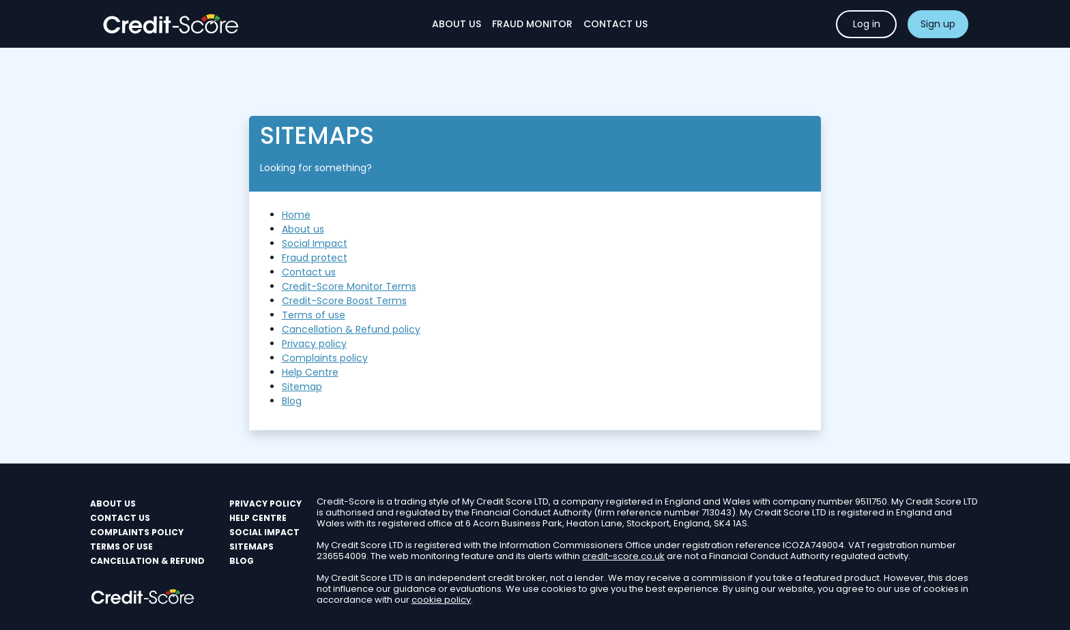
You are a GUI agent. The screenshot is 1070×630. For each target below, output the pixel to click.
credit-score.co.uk (623, 556)
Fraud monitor (532, 24)
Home (296, 215)
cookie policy (441, 599)
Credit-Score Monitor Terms (349, 286)
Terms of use (313, 315)
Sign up (938, 24)
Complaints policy (325, 358)
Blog (292, 401)
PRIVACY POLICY (265, 503)
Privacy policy (314, 343)
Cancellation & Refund (147, 561)
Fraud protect (314, 258)
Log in (866, 24)
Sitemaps (251, 546)
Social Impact (314, 243)
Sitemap (302, 386)
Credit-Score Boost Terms (344, 301)
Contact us (309, 272)
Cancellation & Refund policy (351, 329)
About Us (456, 24)
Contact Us (615, 24)
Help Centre (310, 372)
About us (303, 229)
